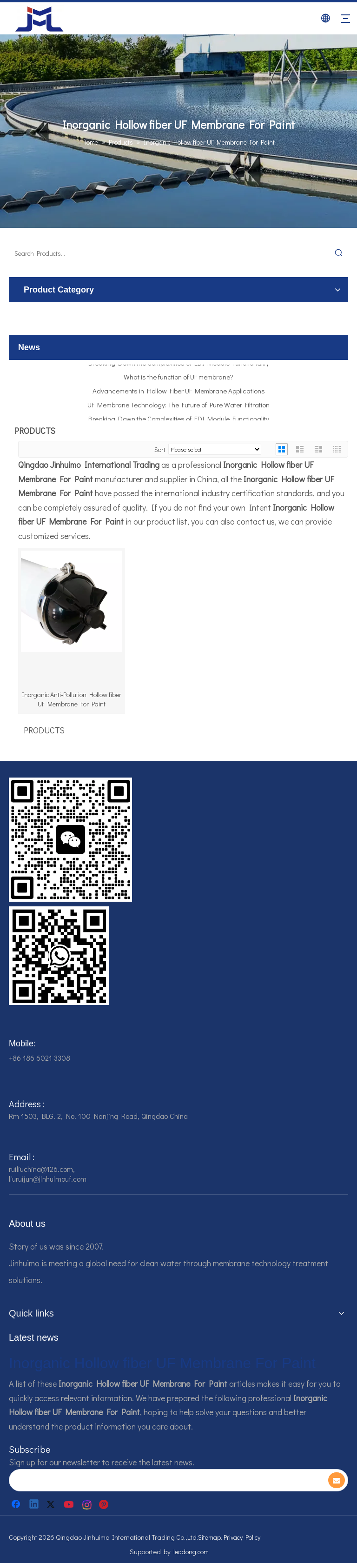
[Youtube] (69, 1504)
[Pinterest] (105, 1504)
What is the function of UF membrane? (178, 380)
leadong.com (191, 1551)
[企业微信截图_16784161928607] (59, 955)
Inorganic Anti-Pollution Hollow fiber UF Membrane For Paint (71, 699)
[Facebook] (16, 1504)
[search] (161, 1480)
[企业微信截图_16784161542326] (70, 840)
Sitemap (209, 1537)
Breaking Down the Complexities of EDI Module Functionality (178, 366)
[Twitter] (52, 1504)
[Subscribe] (336, 1480)
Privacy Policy (242, 1537)
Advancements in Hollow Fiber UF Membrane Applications (179, 394)
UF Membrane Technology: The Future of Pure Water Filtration (178, 407)
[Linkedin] (34, 1504)
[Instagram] (87, 1504)
